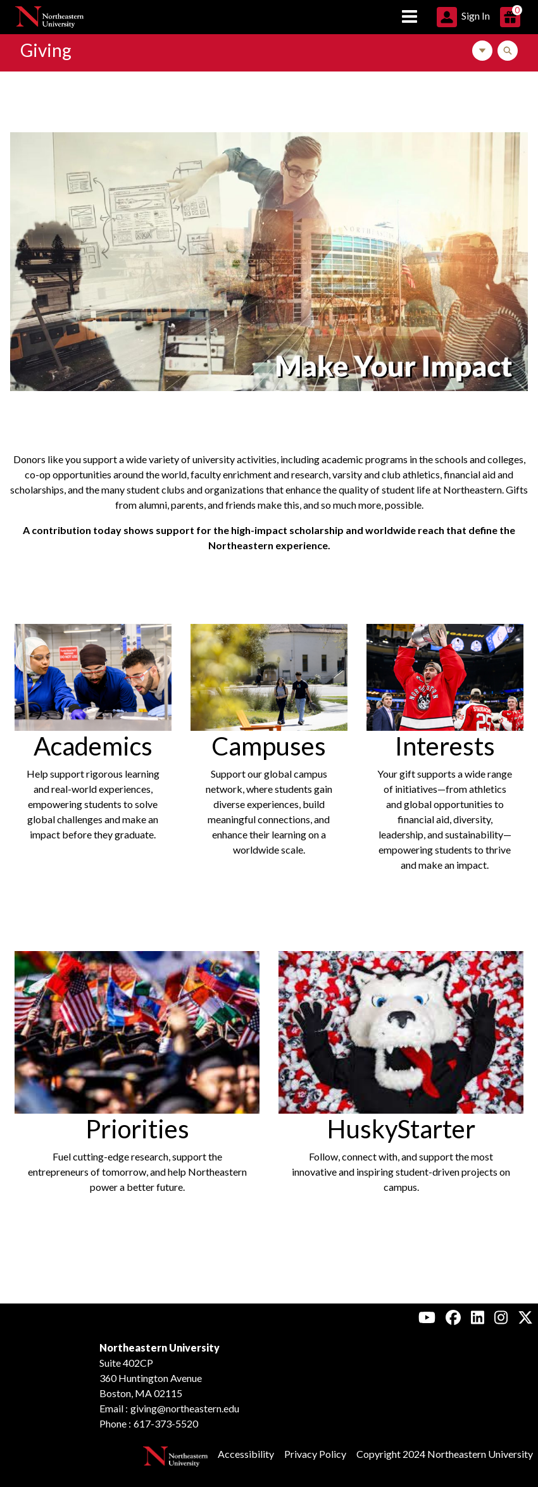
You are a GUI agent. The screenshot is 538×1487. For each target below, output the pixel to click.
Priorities (137, 1129)
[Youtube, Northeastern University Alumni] (427, 1316)
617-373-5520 (166, 1423)
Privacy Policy (315, 1454)
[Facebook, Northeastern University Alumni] (453, 1316)
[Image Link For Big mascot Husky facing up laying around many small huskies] (400, 1030)
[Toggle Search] (507, 50)
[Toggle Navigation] (482, 50)
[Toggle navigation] (409, 17)
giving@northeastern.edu (184, 1408)
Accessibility (246, 1454)
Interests (445, 746)
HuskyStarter (401, 1129)
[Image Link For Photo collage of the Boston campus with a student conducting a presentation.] (269, 260)
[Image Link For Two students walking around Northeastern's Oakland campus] (269, 675)
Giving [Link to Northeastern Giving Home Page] (46, 50)
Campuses (268, 746)
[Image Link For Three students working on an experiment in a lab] (93, 675)
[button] (463, 15)
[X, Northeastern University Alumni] (525, 1316)
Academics (93, 746)
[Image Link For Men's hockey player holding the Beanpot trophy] (444, 675)
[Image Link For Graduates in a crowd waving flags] (137, 1030)
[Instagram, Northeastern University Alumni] (501, 1316)
